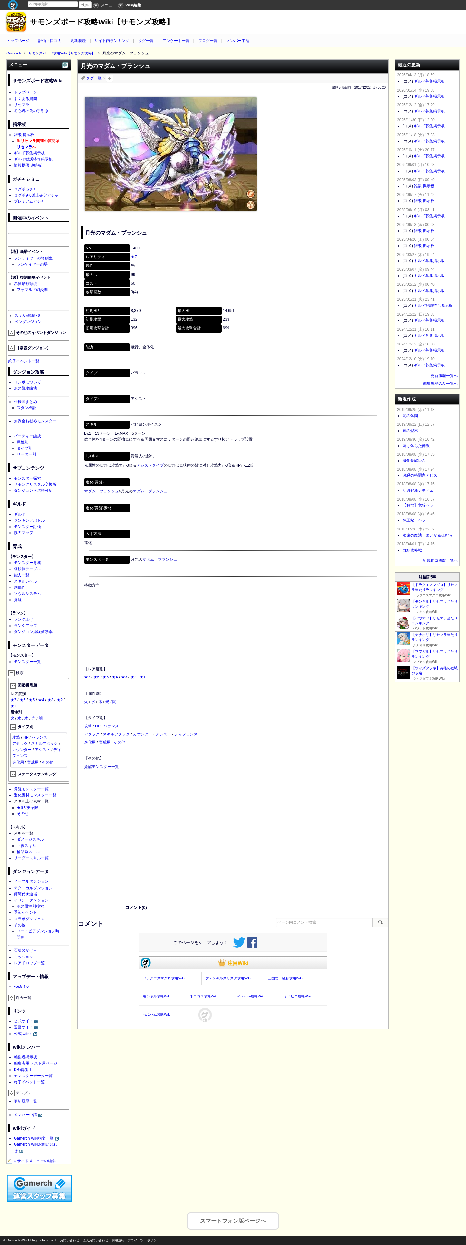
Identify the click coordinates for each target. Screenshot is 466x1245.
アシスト (163, 734)
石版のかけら (25, 950)
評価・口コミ (50, 40)
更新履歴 (78, 40)
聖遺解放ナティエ (418, 490)
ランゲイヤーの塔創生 (33, 258)
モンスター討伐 (27, 526)
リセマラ (21, 104)
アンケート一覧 (175, 40)
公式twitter (23, 1033)
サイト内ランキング (111, 40)
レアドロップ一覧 (29, 963)
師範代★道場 (25, 894)
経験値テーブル (27, 569)
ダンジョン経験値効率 (33, 631)
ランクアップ (25, 625)
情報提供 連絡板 (28, 165)
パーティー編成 (27, 436)
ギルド (19, 514)
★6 (96, 677)
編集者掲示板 (25, 1057)
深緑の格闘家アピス (420, 475)
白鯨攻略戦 (412, 550)
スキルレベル (25, 581)
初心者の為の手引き (31, 111)
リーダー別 (26, 454)
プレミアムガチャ (29, 201)
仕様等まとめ (25, 401)
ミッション (23, 957)
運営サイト (23, 1027)
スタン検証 (26, 407)
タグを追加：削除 (109, 78)
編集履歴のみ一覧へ (440, 383)
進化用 (90, 742)
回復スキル (26, 845)
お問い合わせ (69, 1240)
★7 (134, 257)
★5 (105, 677)
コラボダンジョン (29, 919)
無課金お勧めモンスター (35, 421)
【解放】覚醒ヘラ (418, 505)
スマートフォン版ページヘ (233, 1219)
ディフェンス (186, 734)
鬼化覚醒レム (414, 460)
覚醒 (18, 600)
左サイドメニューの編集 (31, 1161)
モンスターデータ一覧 (33, 1076)
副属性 (19, 587)
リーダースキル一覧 (31, 858)
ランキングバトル (29, 520)
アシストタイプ (150, 465)
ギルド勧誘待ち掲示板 (33, 159)
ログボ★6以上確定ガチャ (36, 195)
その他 (119, 742)
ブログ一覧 (208, 40)
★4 (115, 677)
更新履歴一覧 (25, 1101)
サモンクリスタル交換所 (35, 484)
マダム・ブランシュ (101, 491)
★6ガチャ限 (27, 807)
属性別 (22, 442)
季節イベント (25, 912)
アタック (92, 734)
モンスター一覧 (27, 661)
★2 (134, 677)
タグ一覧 (146, 40)
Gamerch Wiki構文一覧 (33, 1138)
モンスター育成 (27, 562)
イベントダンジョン (31, 900)
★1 (143, 677)
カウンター (142, 734)
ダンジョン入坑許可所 (33, 490)
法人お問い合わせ (95, 1240)
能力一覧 (21, 575)
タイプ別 (24, 448)
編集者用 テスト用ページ (35, 1063)
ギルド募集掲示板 (29, 153)
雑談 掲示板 (24, 134)
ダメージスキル (30, 839)
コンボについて (27, 382)
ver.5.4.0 (21, 986)
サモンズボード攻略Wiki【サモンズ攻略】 (102, 22)
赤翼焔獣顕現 (25, 283)
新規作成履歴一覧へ (440, 560)
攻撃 (88, 726)
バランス (111, 726)
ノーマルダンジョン (31, 881)
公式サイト (23, 1021)
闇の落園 (410, 415)
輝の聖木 (410, 430)
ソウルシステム (27, 593)
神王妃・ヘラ (414, 520)
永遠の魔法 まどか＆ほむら (428, 535)
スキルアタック (116, 734)
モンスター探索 (27, 478)
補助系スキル (28, 852)
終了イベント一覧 (23, 361)
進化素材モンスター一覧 (35, 795)
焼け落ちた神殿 (416, 445)
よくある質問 (25, 98)
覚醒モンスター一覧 (101, 766)
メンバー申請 (237, 40)
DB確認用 (22, 1069)
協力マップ (23, 532)
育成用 (105, 742)
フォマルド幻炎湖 (32, 289)
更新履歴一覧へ (444, 376)
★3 (124, 677)
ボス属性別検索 (30, 906)
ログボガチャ (25, 189)
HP (97, 726)
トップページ (18, 40)
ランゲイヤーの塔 (32, 264)
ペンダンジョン (28, 321)
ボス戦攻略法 (25, 388)
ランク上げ (23, 619)
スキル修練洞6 (27, 315)
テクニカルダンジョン (33, 888)
